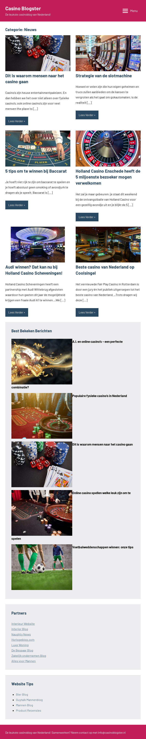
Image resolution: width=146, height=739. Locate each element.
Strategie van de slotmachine (102, 75)
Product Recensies (28, 709)
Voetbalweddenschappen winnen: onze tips (102, 546)
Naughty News (21, 633)
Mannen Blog (24, 704)
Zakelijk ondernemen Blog (28, 654)
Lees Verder (15, 120)
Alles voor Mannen (23, 659)
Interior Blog (19, 627)
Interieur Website (23, 622)
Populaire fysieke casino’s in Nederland (99, 394)
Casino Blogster (24, 8)
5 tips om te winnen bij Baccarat (34, 170)
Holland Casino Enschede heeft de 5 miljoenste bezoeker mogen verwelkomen (107, 176)
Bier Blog (22, 693)
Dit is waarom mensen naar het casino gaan (102, 443)
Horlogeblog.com (22, 638)
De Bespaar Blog (22, 649)
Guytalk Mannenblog (29, 698)
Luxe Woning (20, 643)
